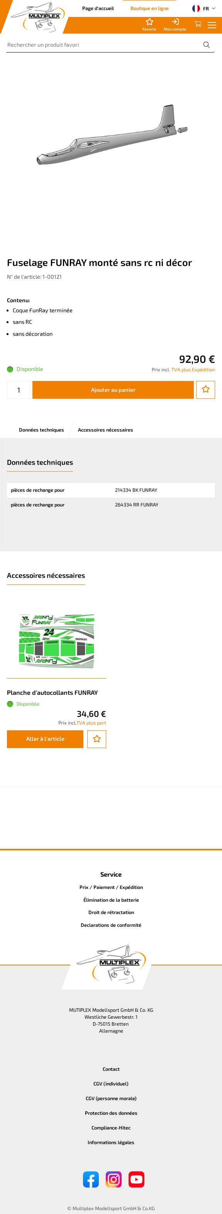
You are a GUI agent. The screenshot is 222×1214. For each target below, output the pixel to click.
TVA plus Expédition (193, 369)
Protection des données (111, 1113)
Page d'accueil (98, 8)
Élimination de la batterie (111, 900)
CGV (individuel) (111, 1083)
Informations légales (111, 1142)
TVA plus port (91, 723)
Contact (111, 1069)
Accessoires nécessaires (105, 430)
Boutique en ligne (149, 8)
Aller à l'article (45, 738)
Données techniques (41, 430)
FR (200, 8)
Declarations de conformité (111, 925)
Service (111, 874)
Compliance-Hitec (111, 1127)
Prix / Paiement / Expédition (111, 887)
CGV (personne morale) (111, 1098)
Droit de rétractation (111, 912)
